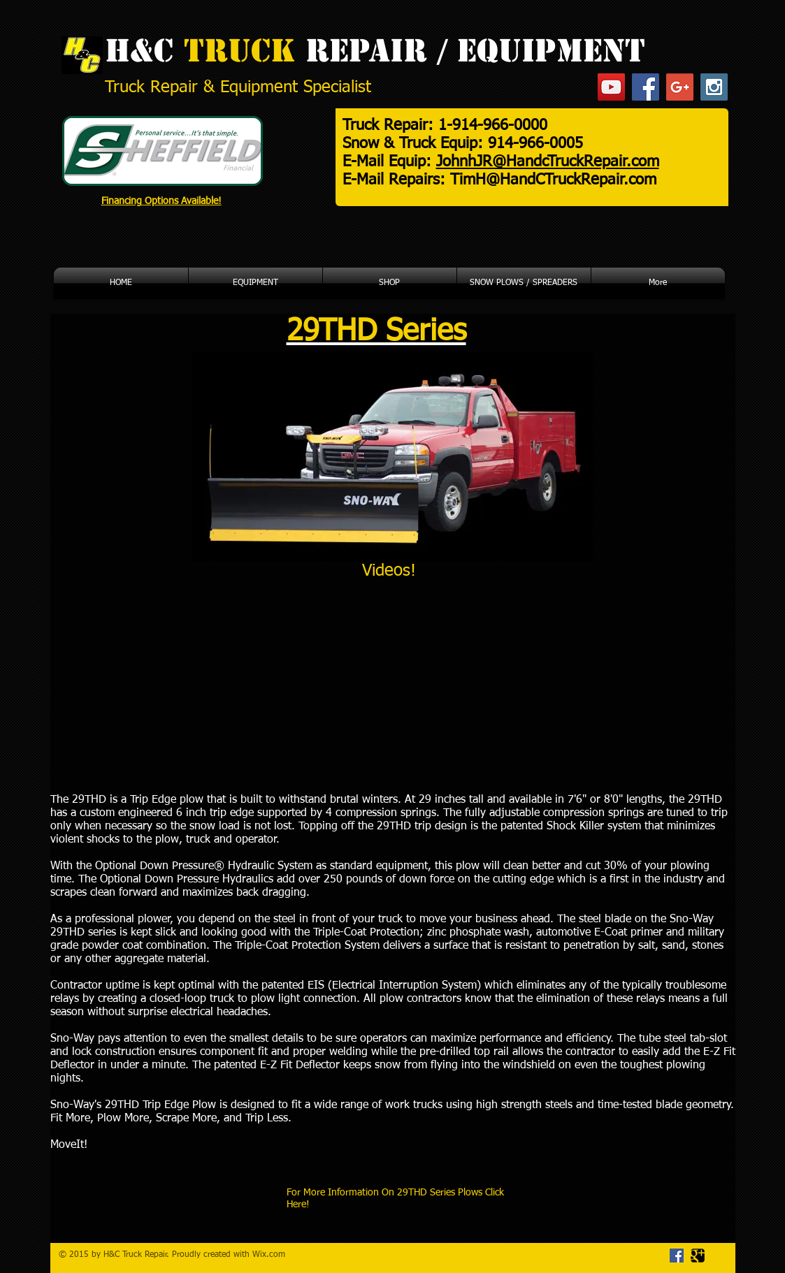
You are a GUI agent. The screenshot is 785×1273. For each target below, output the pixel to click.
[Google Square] (698, 1256)
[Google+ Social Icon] (679, 87)
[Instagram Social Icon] (714, 87)
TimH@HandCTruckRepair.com (553, 180)
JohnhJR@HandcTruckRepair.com (547, 162)
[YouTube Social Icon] (611, 87)
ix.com (272, 1255)
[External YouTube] (218, 686)
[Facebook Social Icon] (645, 87)
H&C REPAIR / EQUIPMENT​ (375, 51)
